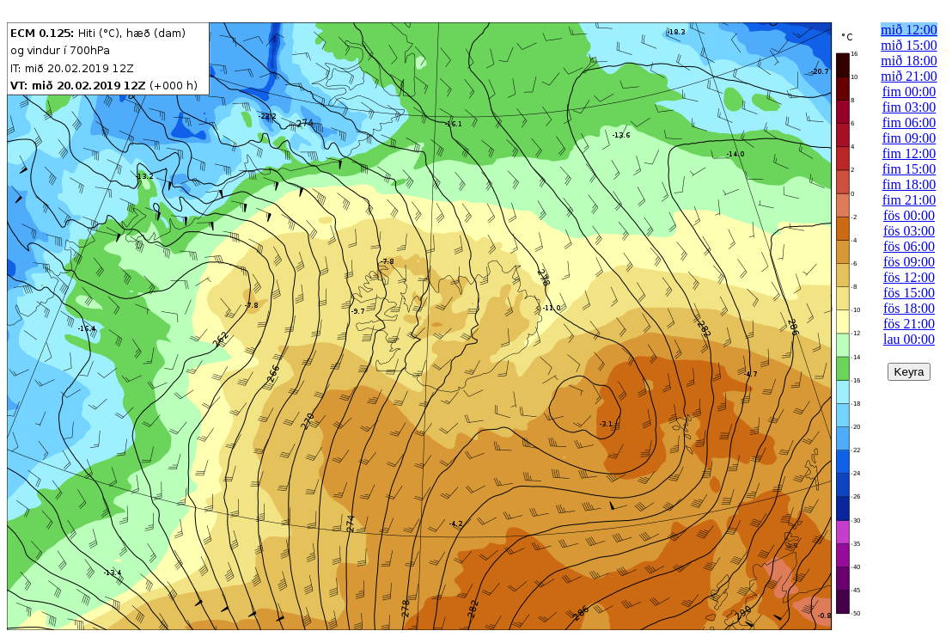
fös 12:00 (909, 277)
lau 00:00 (909, 339)
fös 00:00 (909, 215)
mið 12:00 (909, 29)
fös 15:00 (909, 292)
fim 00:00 (909, 91)
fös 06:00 (909, 246)
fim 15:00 (909, 169)
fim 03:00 (909, 107)
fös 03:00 (909, 231)
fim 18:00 (909, 184)
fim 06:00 (909, 122)
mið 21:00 (909, 76)
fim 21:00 (909, 200)
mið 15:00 (909, 45)
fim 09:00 (909, 138)
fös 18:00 (909, 308)
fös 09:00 (909, 261)
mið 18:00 (909, 60)
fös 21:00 (909, 323)
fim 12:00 (909, 153)
